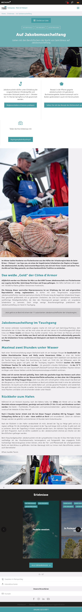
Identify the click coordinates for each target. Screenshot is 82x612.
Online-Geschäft (41, 609)
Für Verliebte (40, 27)
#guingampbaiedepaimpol (21, 139)
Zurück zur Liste (41, 20)
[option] (41, 469)
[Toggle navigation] (78, 7)
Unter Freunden (53, 27)
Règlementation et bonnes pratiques (20, 105)
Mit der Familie (28, 27)
